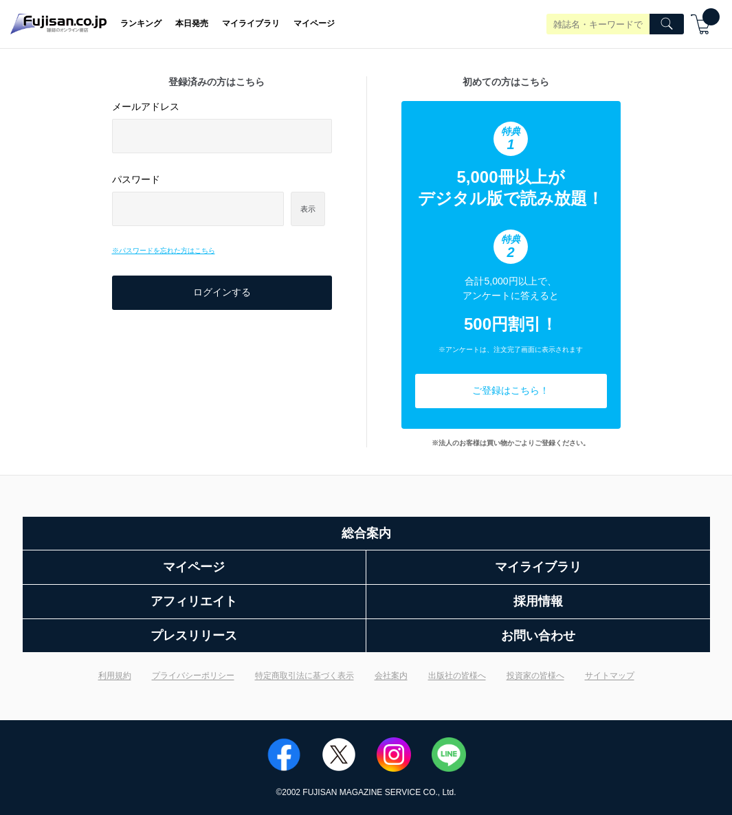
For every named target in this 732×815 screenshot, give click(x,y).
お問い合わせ (538, 636)
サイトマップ (609, 675)
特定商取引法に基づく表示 (304, 675)
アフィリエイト (194, 601)
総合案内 (366, 533)
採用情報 (538, 601)
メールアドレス (145, 106)
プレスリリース (194, 636)
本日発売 (191, 23)
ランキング (141, 23)
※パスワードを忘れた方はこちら (163, 250)
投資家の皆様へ (535, 675)
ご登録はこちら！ (510, 390)
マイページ (314, 23)
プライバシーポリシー (193, 675)
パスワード (136, 179)
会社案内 (391, 675)
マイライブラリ (251, 23)
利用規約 (114, 675)
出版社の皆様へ (457, 675)
